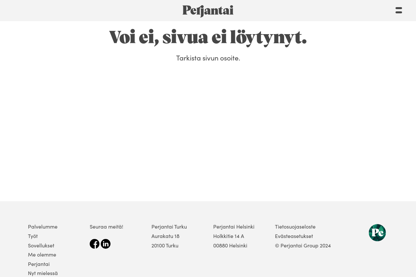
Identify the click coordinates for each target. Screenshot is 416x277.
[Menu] (399, 9)
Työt (33, 235)
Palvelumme (43, 226)
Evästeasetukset (294, 235)
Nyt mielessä (43, 273)
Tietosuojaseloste (295, 226)
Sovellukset (41, 245)
